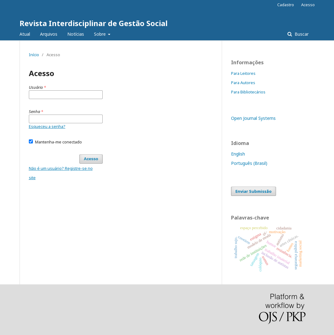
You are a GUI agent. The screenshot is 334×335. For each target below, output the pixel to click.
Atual (25, 34)
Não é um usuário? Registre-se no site (61, 172)
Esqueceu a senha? (47, 126)
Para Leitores (243, 73)
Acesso (308, 4)
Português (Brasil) (249, 163)
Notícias (75, 34)
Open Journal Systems (253, 118)
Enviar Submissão (253, 191)
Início (34, 54)
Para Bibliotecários (248, 92)
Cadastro (285, 4)
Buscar (301, 34)
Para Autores (243, 82)
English (238, 154)
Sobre (100, 34)
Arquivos (48, 34)
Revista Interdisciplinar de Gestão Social (93, 23)
